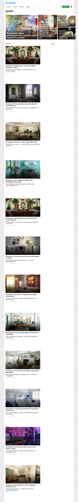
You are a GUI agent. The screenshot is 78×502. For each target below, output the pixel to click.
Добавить (65, 8)
